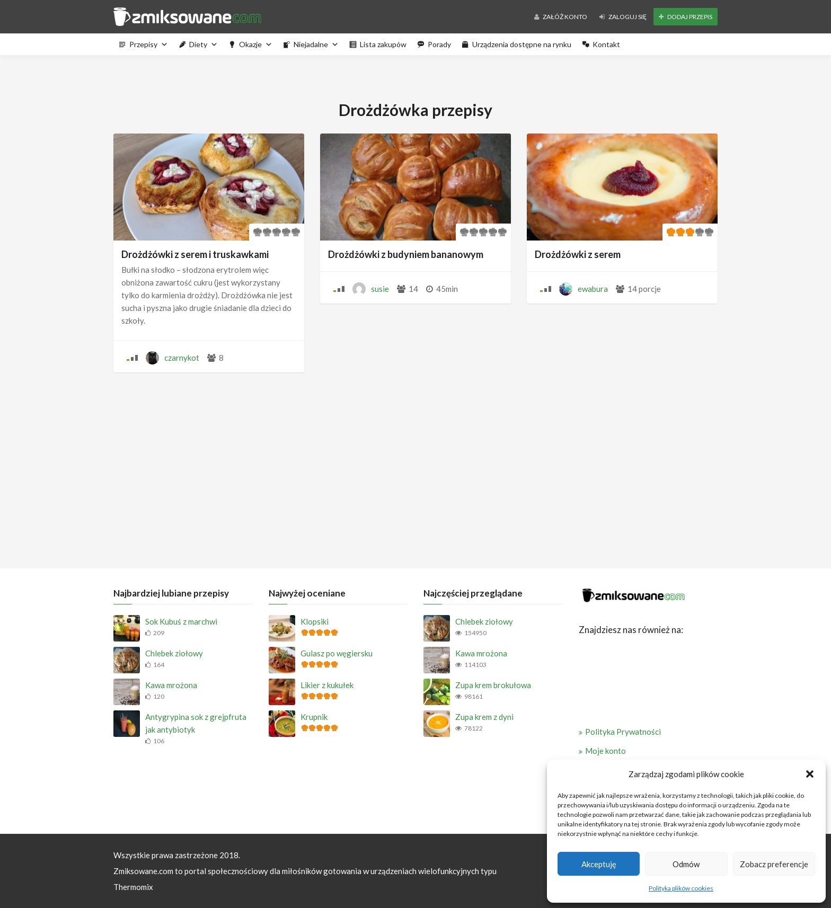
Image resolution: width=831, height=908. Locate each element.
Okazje (255, 44)
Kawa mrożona (171, 685)
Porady (439, 44)
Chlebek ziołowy (174, 653)
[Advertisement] (415, 468)
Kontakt (606, 44)
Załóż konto (560, 17)
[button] (810, 774)
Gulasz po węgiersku (336, 653)
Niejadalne (316, 44)
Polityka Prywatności (623, 731)
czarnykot (181, 357)
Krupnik (314, 717)
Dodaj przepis (685, 17)
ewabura (593, 288)
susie (380, 288)
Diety (203, 44)
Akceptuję (598, 864)
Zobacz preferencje (774, 864)
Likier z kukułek (326, 685)
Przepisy (148, 44)
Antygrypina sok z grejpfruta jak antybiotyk (195, 723)
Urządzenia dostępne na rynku (521, 44)
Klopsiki (314, 621)
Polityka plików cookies (681, 888)
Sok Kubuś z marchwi (181, 621)
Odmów (686, 864)
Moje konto (605, 750)
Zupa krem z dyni (484, 717)
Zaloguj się (623, 17)
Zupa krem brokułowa (493, 685)
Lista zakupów (383, 44)
